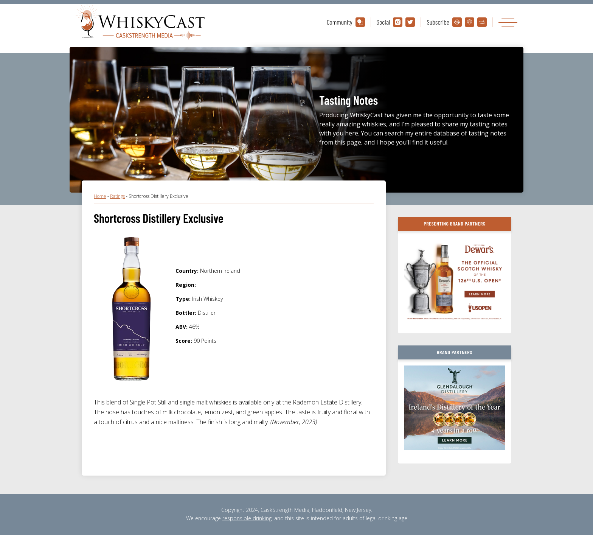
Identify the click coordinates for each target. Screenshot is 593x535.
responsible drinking (247, 518)
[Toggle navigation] (507, 22)
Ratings (117, 196)
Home (100, 196)
